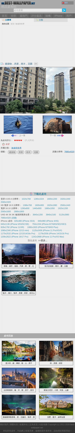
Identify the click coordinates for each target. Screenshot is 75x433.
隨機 (48, 15)
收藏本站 (24, 424)
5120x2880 (64, 215)
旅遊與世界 (20, 24)
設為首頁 (34, 424)
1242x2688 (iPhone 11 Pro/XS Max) (48, 237)
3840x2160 (51, 215)
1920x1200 (63, 208)
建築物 (12, 152)
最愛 (7, 144)
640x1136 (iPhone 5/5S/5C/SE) (15, 224)
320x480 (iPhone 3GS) (24, 221)
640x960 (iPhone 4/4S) (48, 221)
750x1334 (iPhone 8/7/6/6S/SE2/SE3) (49, 224)
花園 (36, 152)
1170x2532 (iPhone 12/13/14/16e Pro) (18, 233)
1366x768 (27, 205)
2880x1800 (19, 211)
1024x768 (26, 199)
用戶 (68, 15)
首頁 (4, 15)
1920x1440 (65, 199)
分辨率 (6, 20)
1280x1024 (39, 199)
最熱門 (23, 15)
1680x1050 (50, 208)
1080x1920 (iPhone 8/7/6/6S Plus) (42, 227)
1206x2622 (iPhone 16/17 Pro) (14, 237)
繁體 (65, 3)
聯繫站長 (14, 424)
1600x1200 (52, 199)
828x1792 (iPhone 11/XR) (12, 227)
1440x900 (37, 208)
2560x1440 (65, 205)
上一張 (18, 125)
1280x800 (25, 208)
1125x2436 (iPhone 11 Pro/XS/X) (47, 230)
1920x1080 (52, 205)
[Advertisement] (37, 44)
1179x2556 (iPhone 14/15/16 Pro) (53, 233)
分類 (39, 20)
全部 (13, 15)
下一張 (57, 125)
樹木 (28, 152)
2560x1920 (6, 202)
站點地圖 (43, 424)
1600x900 (39, 205)
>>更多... (42, 240)
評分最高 (36, 15)
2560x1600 (6, 211)
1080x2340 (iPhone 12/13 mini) (15, 230)
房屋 (21, 152)
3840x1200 (38, 215)
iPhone (58, 15)
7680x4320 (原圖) (9, 218)
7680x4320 (69, 152)
